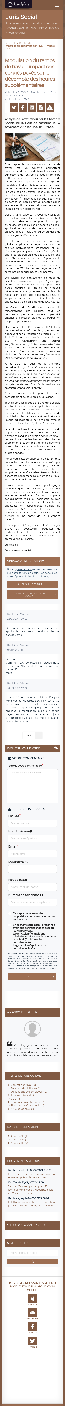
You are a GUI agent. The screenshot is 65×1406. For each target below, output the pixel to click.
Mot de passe (17, 879)
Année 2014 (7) (19, 1139)
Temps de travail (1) (22, 1095)
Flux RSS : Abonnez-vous (27, 1225)
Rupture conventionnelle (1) (27, 1102)
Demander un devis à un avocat (36, 594)
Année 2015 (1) (19, 1136)
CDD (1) (15, 1098)
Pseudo (13, 816)
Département (18, 861)
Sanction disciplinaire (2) (26, 1088)
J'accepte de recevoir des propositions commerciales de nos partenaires (34, 916)
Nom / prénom (20, 831)
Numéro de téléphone (25, 895)
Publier (40, 976)
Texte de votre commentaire (24, 765)
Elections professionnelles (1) (28, 1105)
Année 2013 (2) (19, 1143)
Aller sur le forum (38, 584)
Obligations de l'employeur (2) (29, 1091)
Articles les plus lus (22, 1108)
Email (12, 846)
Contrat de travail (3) (23, 1084)
